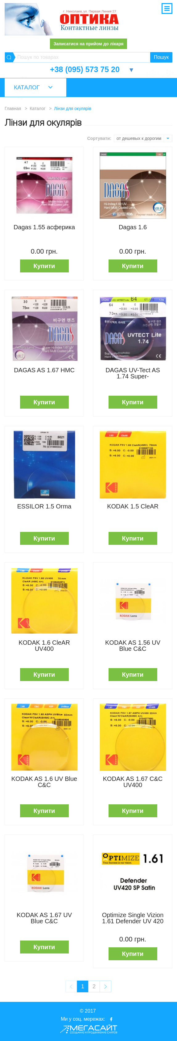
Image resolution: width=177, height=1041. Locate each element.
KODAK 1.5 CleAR (132, 506)
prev (71, 986)
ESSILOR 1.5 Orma (44, 506)
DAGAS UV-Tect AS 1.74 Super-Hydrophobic (132, 373)
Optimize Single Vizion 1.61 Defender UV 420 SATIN (133, 918)
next (105, 986)
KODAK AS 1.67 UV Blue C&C (44, 918)
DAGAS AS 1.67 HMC (44, 370)
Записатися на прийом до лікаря (88, 43)
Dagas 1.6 (133, 227)
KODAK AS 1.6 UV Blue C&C (44, 782)
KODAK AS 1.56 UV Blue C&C (132, 645)
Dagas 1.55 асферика (44, 227)
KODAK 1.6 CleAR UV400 (44, 645)
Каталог (27, 87)
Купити (44, 266)
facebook (111, 1019)
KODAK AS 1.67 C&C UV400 (133, 782)
